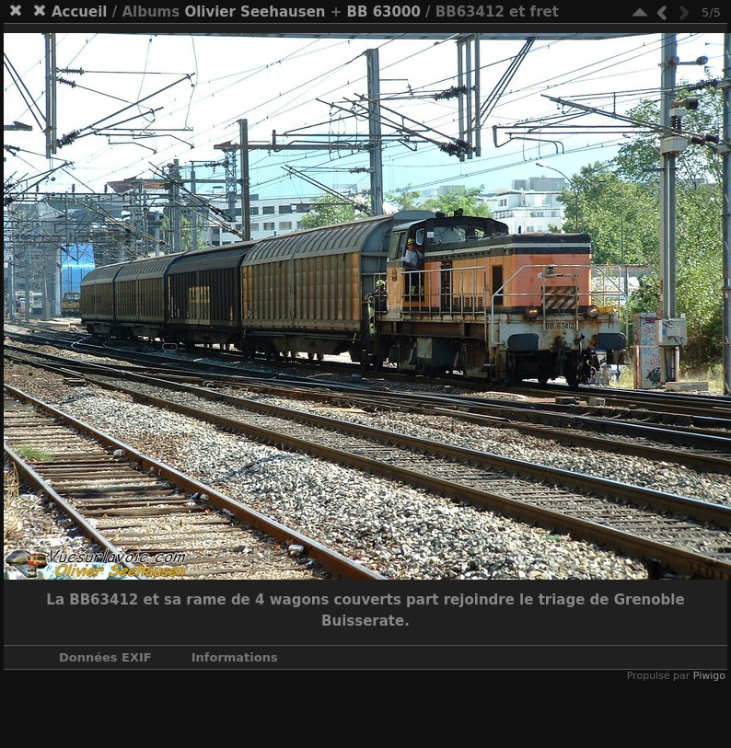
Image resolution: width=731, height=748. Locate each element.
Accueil (80, 12)
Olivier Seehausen (254, 12)
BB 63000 (384, 12)
